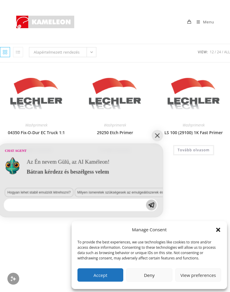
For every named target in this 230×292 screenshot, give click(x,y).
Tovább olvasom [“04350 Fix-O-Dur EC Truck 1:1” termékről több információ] (36, 150)
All (227, 51)
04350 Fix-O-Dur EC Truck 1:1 (36, 132)
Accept (100, 275)
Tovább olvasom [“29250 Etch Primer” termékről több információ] (115, 150)
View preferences (198, 275)
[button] (218, 230)
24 (219, 51)
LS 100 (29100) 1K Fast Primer (193, 132)
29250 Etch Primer (115, 132)
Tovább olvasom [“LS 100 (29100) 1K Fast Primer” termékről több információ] (194, 150)
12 (212, 51)
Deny (149, 275)
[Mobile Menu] (203, 22)
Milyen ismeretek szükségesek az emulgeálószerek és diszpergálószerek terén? (71, 246)
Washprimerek (36, 125)
